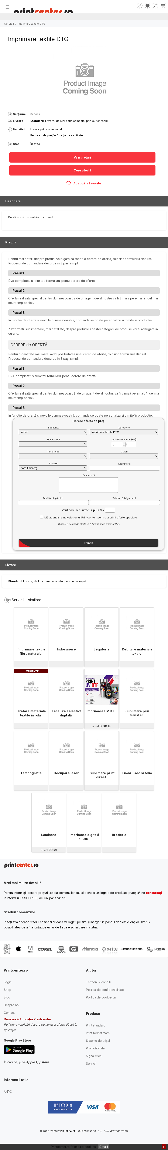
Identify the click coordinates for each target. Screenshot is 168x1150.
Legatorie (102, 649)
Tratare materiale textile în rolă (31, 713)
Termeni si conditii (98, 982)
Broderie (119, 835)
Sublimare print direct (102, 775)
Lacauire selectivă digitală (67, 713)
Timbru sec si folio (137, 773)
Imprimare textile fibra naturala (31, 651)
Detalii (103, 1147)
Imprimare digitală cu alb (84, 837)
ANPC (8, 1091)
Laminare (48, 835)
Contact (9, 1012)
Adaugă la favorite (83, 183)
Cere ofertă (82, 170)
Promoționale (95, 1048)
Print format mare (98, 1033)
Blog (7, 997)
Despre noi (11, 1005)
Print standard (95, 1025)
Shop (7, 989)
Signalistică (94, 1056)
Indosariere (66, 649)
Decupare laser (66, 773)
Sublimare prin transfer (137, 713)
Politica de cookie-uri (101, 997)
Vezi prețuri (82, 157)
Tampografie (31, 773)
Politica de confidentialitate (105, 989)
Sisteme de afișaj (98, 1040)
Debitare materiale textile (137, 651)
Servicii (9, 23)
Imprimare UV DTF (101, 711)
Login (7, 982)
